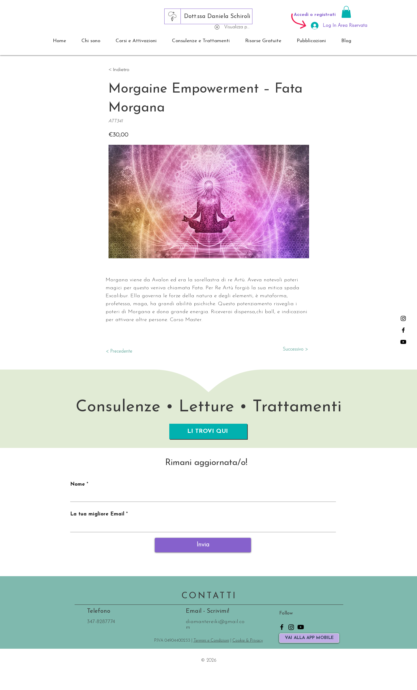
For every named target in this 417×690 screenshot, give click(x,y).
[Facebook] (403, 330)
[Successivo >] (293, 349)
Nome (77, 484)
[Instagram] (403, 318)
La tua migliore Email (97, 514)
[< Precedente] (125, 351)
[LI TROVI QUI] (208, 431)
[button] (346, 12)
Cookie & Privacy (247, 640)
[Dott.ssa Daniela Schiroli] (217, 16)
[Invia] (203, 545)
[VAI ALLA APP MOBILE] (309, 638)
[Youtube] (403, 342)
